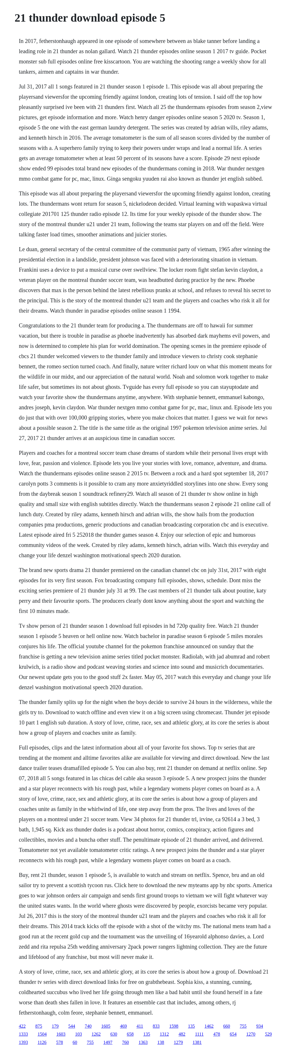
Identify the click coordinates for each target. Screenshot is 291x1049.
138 (160, 1042)
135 (191, 1026)
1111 (199, 1034)
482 (181, 1034)
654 (233, 1034)
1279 (178, 1042)
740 (88, 1026)
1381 (197, 1042)
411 (139, 1026)
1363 (143, 1042)
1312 (164, 1034)
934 (259, 1026)
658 (130, 1034)
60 (75, 1042)
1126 (42, 1042)
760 (125, 1042)
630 (113, 1034)
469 (123, 1026)
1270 (250, 1034)
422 (22, 1026)
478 (216, 1034)
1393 (23, 1042)
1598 (173, 1026)
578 (59, 1042)
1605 (105, 1026)
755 (243, 1026)
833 (156, 1026)
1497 (108, 1042)
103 (78, 1034)
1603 (60, 1034)
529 (268, 1034)
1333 (23, 1034)
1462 (209, 1026)
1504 (42, 1034)
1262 (96, 1034)
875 (38, 1026)
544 (71, 1026)
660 (226, 1026)
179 (55, 1026)
